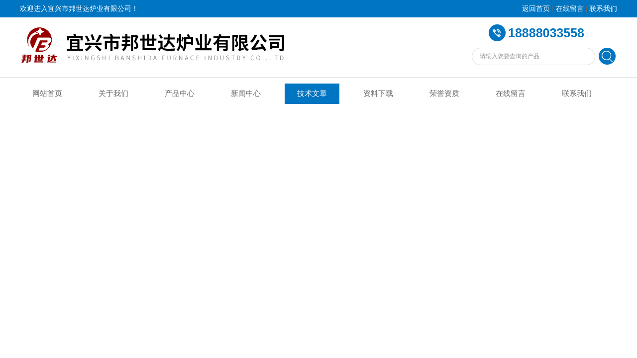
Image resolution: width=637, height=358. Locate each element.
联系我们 (603, 8)
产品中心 (180, 93)
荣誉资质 (444, 93)
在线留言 (570, 8)
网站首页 (47, 93)
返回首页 (536, 8)
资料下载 (378, 93)
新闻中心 (246, 93)
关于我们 (113, 93)
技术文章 (312, 93)
